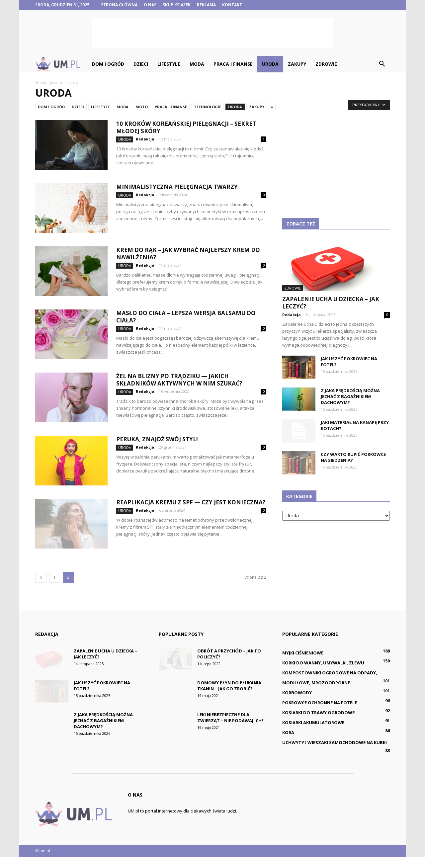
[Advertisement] (212, 33)
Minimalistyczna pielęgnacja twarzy (177, 187)
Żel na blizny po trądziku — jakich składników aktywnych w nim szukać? (179, 379)
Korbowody (297, 693)
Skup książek (177, 5)
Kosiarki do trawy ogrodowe (318, 713)
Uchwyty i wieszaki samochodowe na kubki (334, 742)
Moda (197, 64)
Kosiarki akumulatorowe (313, 723)
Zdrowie (326, 64)
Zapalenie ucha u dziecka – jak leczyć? (330, 302)
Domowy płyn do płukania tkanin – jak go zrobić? (229, 686)
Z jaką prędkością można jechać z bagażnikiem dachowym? (350, 396)
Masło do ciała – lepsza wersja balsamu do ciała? (186, 316)
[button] (382, 64)
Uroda (270, 64)
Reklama (206, 5)
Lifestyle (168, 64)
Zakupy (297, 64)
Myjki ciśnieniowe (302, 653)
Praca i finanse (233, 64)
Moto (141, 106)
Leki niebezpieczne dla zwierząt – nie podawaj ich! (230, 718)
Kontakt (232, 5)
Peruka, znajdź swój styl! (157, 439)
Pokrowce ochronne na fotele (319, 703)
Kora (288, 732)
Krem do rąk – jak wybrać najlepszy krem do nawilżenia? (188, 253)
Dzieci (140, 64)
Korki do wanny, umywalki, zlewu (323, 663)
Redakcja (145, 138)
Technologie (207, 106)
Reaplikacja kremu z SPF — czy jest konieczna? (190, 502)
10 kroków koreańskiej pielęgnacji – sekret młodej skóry (186, 127)
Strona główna (119, 5)
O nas (150, 5)
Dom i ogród (108, 64)
